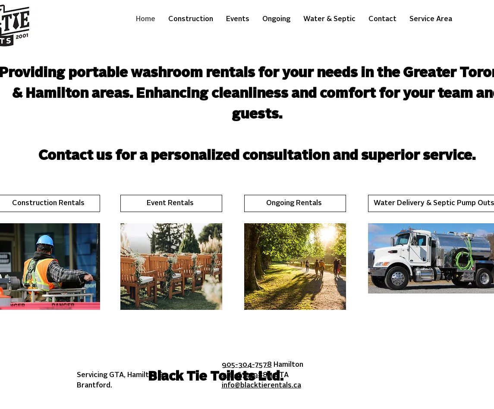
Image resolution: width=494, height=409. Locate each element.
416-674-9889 (247, 375)
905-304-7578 (247, 365)
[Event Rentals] (171, 203)
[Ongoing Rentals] (295, 203)
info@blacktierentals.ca (261, 385)
